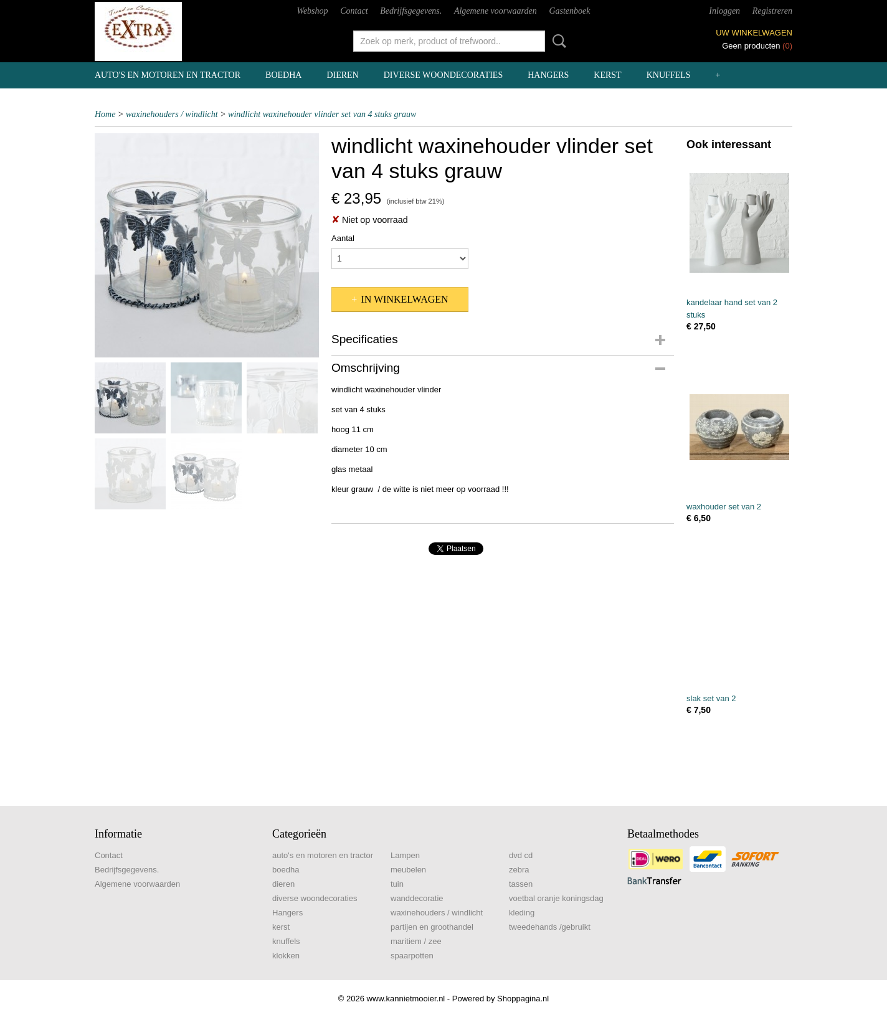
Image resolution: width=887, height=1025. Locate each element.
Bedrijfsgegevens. (411, 11)
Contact (354, 11)
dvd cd (521, 855)
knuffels (669, 75)
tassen (521, 884)
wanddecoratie (417, 898)
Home (105, 114)
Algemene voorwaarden (495, 11)
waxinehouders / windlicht (172, 114)
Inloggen (724, 11)
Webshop (312, 11)
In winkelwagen (404, 299)
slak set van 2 (711, 698)
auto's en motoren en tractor (167, 75)
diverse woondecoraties (443, 75)
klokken (286, 955)
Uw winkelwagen (754, 32)
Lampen (405, 855)
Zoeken (557, 41)
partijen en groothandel (432, 927)
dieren (342, 75)
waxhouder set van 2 (723, 506)
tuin (397, 884)
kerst (607, 75)
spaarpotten (412, 955)
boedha (283, 75)
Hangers (548, 75)
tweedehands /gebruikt (550, 927)
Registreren (772, 11)
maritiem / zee (416, 941)
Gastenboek (569, 11)
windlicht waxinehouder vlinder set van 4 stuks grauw (322, 114)
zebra (519, 869)
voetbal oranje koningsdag (556, 898)
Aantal (342, 238)
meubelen (408, 869)
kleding (521, 912)
